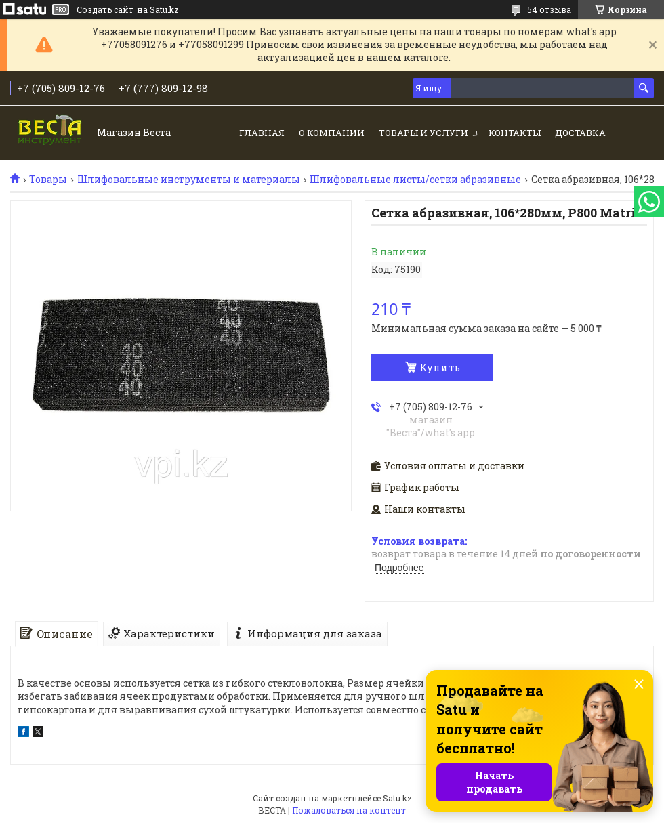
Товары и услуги (423, 133)
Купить (439, 367)
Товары (48, 179)
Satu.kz (397, 798)
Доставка (580, 133)
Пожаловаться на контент (349, 810)
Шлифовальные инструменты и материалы (188, 179)
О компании (332, 133)
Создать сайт (105, 9)
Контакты (515, 133)
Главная (262, 133)
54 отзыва (549, 9)
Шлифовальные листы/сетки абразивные (415, 179)
